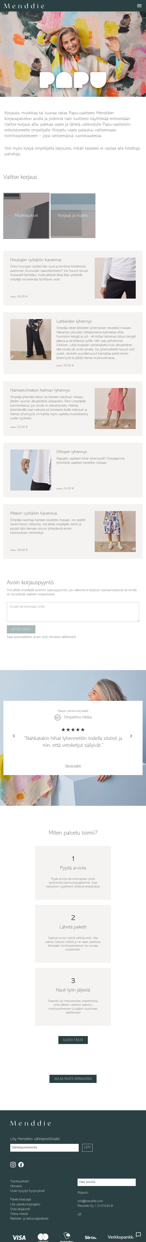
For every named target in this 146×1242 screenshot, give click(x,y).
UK (80, 1214)
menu (139, 6)
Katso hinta (21, 629)
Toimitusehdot (19, 1181)
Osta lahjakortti (20, 1209)
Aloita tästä (73, 1040)
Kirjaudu (83, 1193)
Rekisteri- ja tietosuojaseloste (29, 1219)
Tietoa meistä (19, 1214)
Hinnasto (16, 1186)
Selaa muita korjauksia (73, 1079)
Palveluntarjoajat (20, 1199)
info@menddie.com (90, 1201)
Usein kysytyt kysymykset (27, 1191)
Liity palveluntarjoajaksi (25, 1204)
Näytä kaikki (73, 766)
